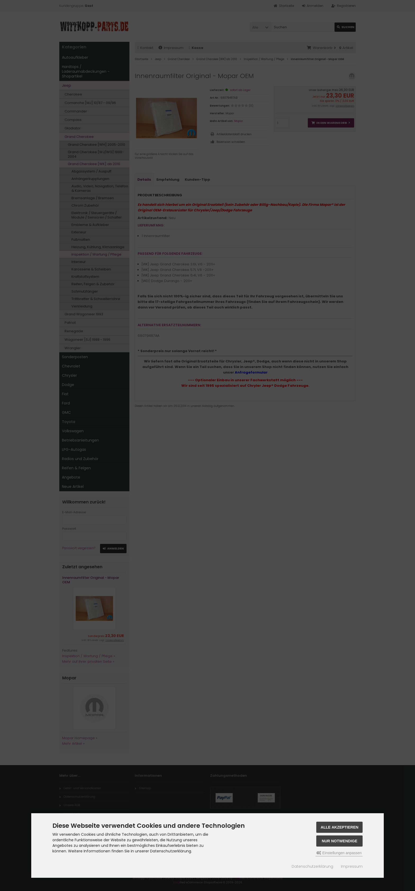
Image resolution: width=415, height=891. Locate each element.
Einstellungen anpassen (339, 853)
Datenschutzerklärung (312, 866)
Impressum (352, 866)
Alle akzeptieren (340, 827)
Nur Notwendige (339, 841)
